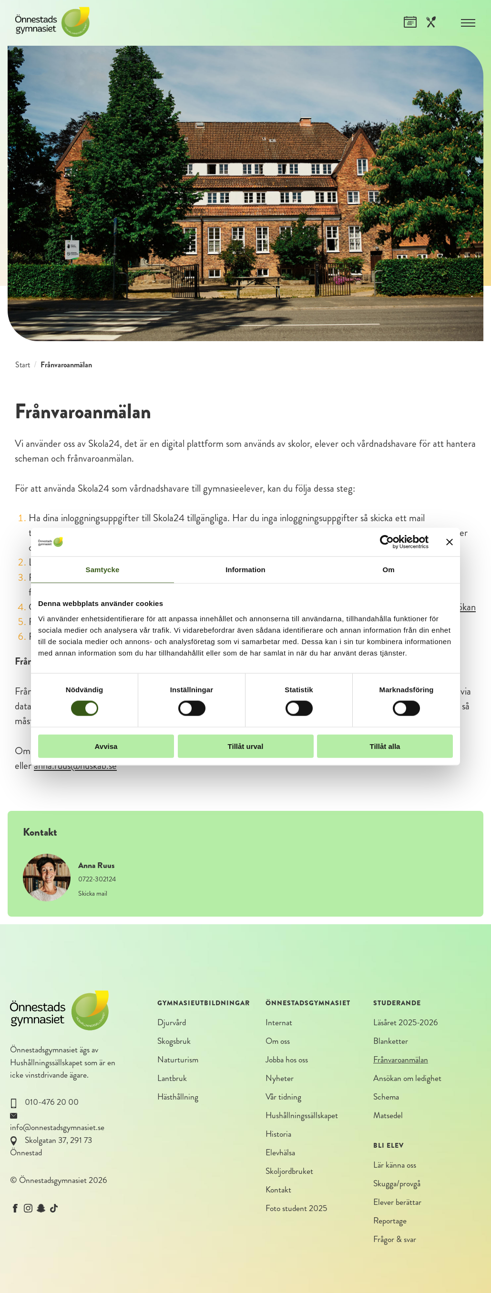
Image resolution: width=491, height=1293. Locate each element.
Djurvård (171, 1023)
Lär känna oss (394, 1166)
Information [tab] (245, 570)
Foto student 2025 (296, 1209)
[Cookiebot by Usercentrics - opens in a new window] (387, 542)
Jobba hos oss (287, 1060)
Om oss (278, 1041)
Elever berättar (397, 1203)
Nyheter (280, 1079)
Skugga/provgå (396, 1184)
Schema (386, 1097)
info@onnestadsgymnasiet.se (57, 1127)
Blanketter (390, 1041)
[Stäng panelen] (449, 542)
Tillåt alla (385, 746)
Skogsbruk (174, 1041)
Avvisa (106, 746)
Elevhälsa (280, 1153)
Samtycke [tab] (103, 570)
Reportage (390, 1222)
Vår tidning (283, 1097)
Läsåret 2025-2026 (405, 1023)
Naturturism (177, 1060)
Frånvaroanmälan (400, 1060)
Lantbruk (172, 1079)
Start (22, 364)
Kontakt (278, 1191)
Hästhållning (177, 1097)
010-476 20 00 (52, 1102)
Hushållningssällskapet (46, 1063)
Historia (278, 1135)
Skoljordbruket (289, 1172)
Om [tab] (388, 570)
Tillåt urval (246, 746)
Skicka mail (92, 893)
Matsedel (388, 1116)
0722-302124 (97, 879)
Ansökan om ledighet (407, 1079)
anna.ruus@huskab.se (75, 765)
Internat (279, 1023)
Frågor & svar (394, 1240)
